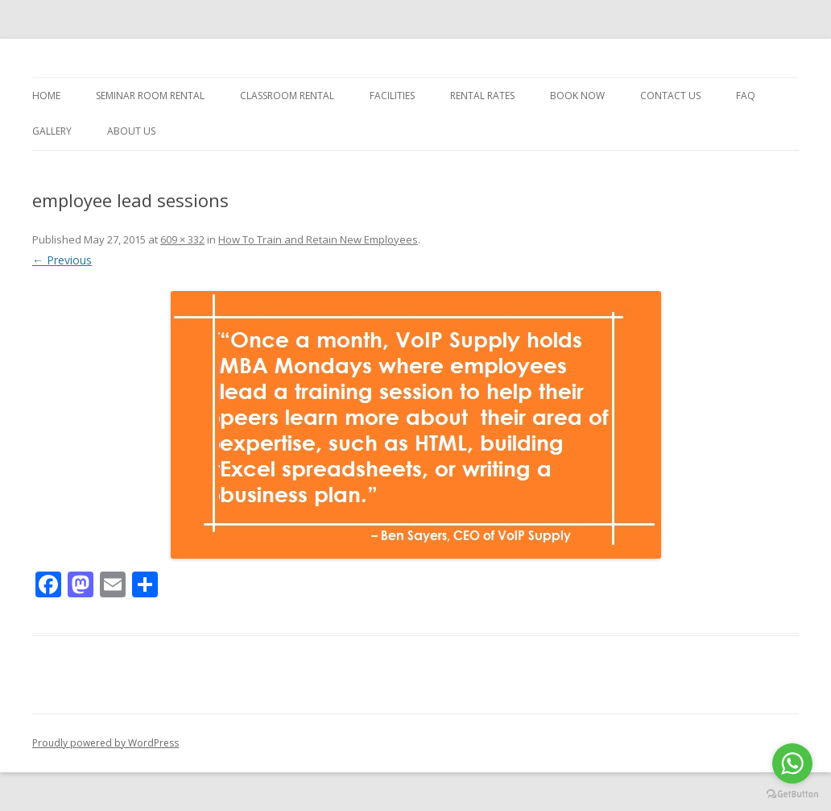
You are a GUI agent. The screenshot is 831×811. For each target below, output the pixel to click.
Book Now (577, 95)
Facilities (392, 95)
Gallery (52, 131)
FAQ (745, 95)
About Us (131, 131)
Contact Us (670, 95)
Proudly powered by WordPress (105, 743)
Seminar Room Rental (150, 95)
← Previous (62, 260)
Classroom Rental (287, 95)
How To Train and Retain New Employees (318, 239)
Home (46, 95)
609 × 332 (182, 239)
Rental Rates (482, 95)
